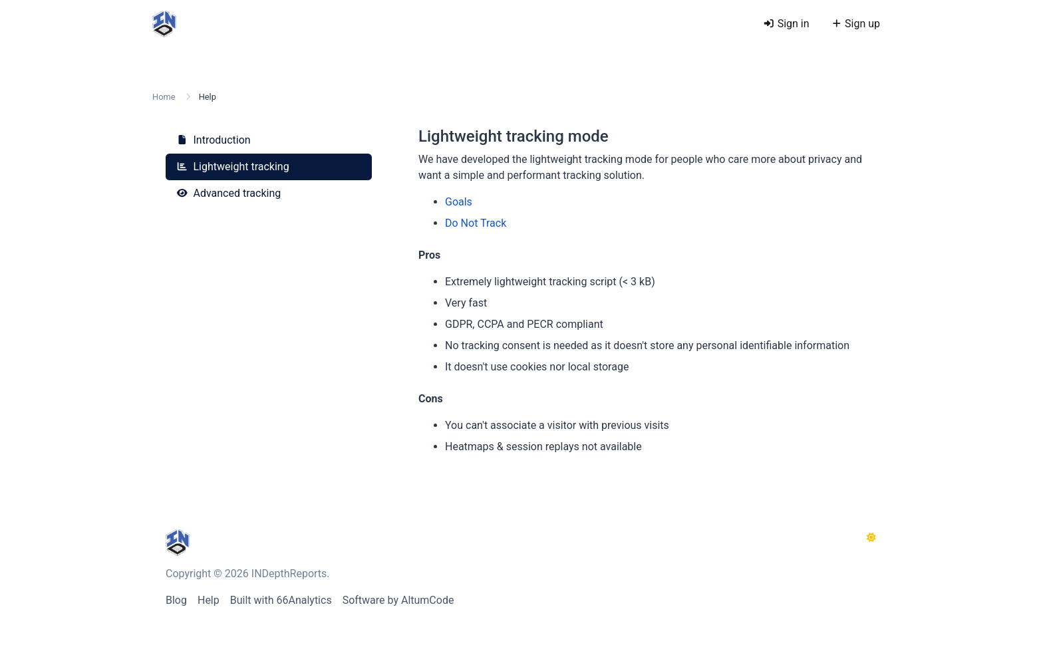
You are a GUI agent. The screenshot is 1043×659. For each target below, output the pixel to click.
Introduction (213, 140)
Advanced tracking (228, 193)
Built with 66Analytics (281, 600)
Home (163, 97)
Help (209, 600)
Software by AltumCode (398, 600)
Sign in (786, 23)
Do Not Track (475, 223)
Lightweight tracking (232, 166)
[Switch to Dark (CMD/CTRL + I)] (871, 538)
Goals (458, 202)
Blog (176, 600)
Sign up (855, 23)
